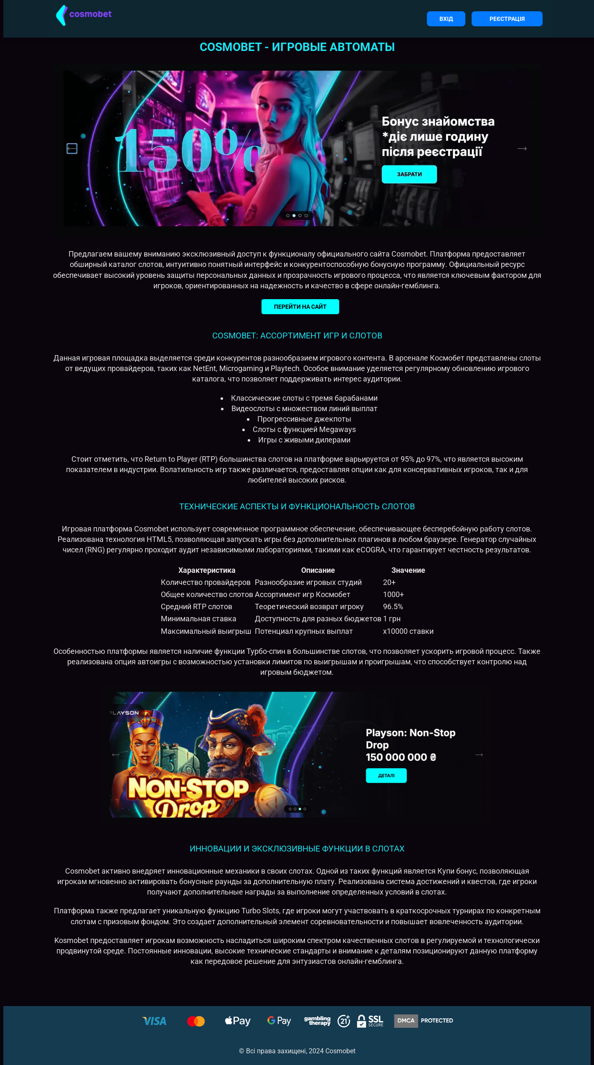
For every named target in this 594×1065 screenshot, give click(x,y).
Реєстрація (507, 18)
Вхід (446, 18)
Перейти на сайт (300, 306)
